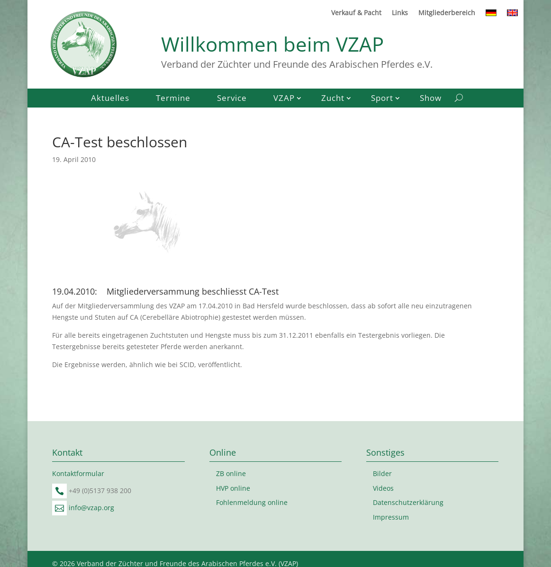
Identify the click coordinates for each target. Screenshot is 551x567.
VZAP (284, 99)
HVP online (233, 488)
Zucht (332, 99)
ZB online (231, 473)
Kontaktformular (78, 473)
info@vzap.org (91, 507)
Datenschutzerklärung (408, 502)
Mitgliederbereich (446, 13)
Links (400, 13)
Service (232, 99)
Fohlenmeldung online (252, 502)
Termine (173, 99)
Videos (383, 488)
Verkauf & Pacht (356, 13)
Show (431, 99)
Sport (382, 99)
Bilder (382, 473)
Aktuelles (110, 99)
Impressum (391, 517)
